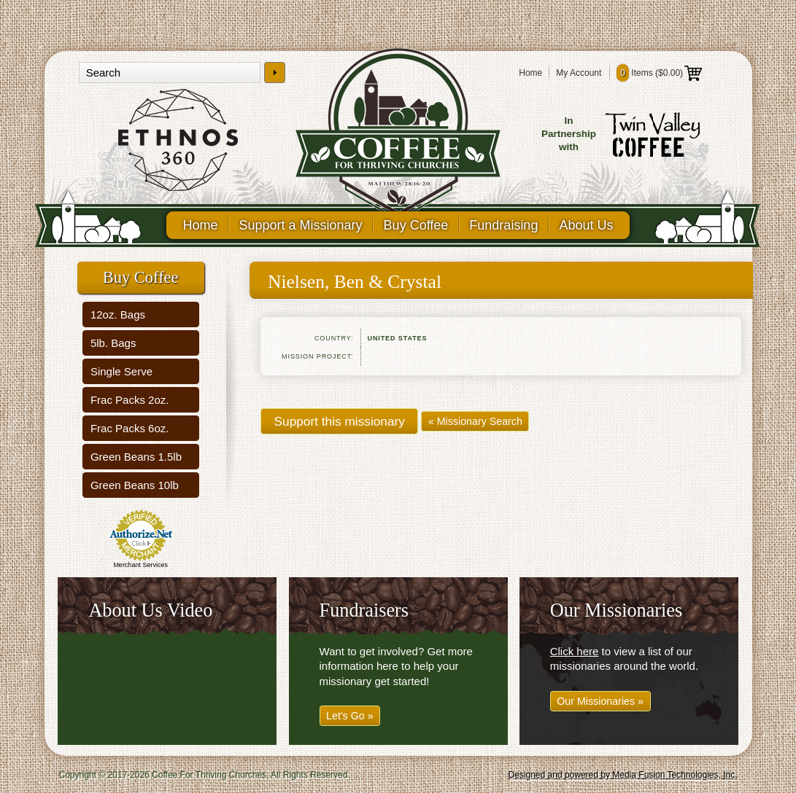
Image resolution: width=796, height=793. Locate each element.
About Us (586, 225)
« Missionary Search (475, 421)
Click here (574, 651)
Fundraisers (364, 610)
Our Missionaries (616, 610)
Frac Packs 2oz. (129, 400)
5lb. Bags (113, 343)
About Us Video (150, 610)
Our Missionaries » (600, 701)
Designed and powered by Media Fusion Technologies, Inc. (623, 775)
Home (530, 73)
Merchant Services (140, 565)
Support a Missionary (301, 225)
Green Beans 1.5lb (136, 456)
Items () (659, 73)
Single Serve (121, 371)
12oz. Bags (117, 314)
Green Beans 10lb (134, 485)
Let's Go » (350, 716)
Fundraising (503, 225)
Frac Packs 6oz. (129, 428)
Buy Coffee (416, 225)
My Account (578, 73)
